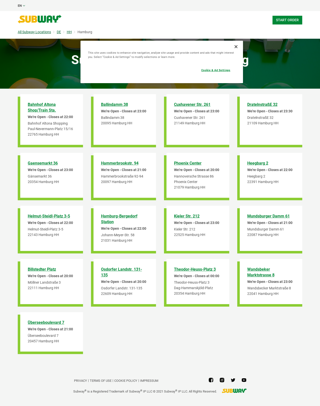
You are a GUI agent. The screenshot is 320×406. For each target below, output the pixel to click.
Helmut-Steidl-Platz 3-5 (49, 216)
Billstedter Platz (42, 269)
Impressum (149, 381)
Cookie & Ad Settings (215, 70)
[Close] (236, 46)
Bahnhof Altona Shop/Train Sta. (42, 107)
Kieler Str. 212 (187, 216)
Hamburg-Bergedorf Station (119, 219)
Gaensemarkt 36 (43, 163)
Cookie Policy (125, 381)
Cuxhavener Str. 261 (192, 104)
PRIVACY (80, 381)
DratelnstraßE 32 (262, 104)
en (20, 5)
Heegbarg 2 (257, 163)
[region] (161, 62)
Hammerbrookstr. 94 (119, 163)
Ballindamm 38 (114, 104)
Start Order (287, 20)
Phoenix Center (188, 163)
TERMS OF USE (101, 381)
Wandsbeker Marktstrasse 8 (260, 272)
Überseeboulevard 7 (46, 322)
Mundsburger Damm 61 (268, 216)
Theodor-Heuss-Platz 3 (195, 269)
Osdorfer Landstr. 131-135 (121, 272)
